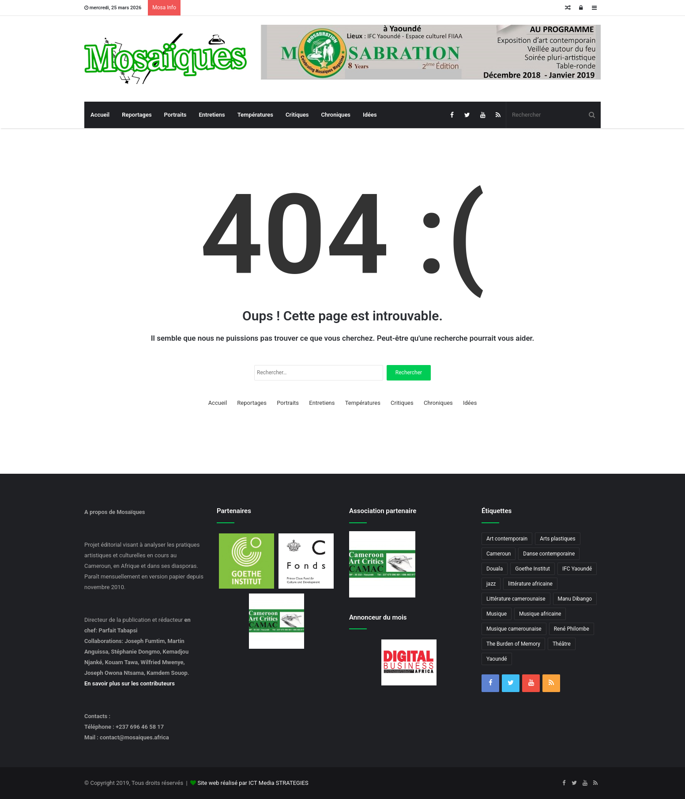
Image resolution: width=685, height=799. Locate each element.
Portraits (175, 114)
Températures (255, 114)
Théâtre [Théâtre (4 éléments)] (562, 644)
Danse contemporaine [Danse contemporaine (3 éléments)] (549, 554)
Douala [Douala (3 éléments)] (494, 569)
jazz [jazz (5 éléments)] (491, 584)
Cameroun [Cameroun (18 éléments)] (498, 554)
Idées (370, 114)
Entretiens (212, 114)
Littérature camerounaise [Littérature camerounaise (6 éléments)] (516, 599)
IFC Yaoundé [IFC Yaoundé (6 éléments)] (577, 569)
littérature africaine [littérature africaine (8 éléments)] (530, 584)
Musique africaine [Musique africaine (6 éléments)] (540, 614)
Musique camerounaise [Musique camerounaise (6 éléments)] (514, 629)
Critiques (297, 114)
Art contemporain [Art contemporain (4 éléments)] (506, 539)
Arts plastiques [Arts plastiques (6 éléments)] (558, 539)
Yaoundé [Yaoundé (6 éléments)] (496, 659)
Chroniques (336, 114)
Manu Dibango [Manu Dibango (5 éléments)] (575, 599)
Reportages (136, 114)
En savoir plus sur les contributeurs (129, 683)
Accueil (99, 114)
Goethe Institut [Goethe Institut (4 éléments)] (532, 569)
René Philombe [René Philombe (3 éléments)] (571, 629)
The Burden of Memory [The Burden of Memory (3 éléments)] (513, 644)
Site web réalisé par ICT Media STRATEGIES (252, 783)
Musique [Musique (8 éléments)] (496, 614)
